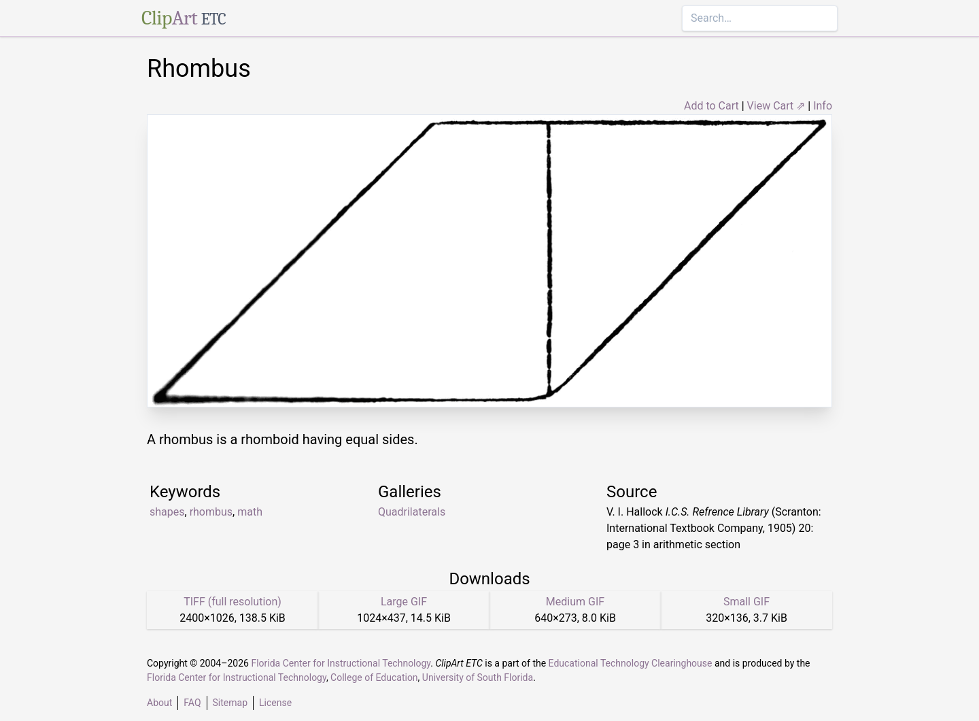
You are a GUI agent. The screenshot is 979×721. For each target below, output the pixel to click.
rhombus (211, 511)
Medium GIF (575, 601)
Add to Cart (711, 105)
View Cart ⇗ (776, 105)
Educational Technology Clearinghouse (630, 663)
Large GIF (404, 601)
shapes (167, 511)
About (159, 702)
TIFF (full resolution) (232, 601)
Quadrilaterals (411, 511)
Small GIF (746, 601)
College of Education (374, 677)
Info (822, 105)
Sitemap (230, 702)
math (249, 511)
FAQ (192, 702)
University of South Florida (477, 677)
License (275, 702)
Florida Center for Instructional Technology (340, 663)
